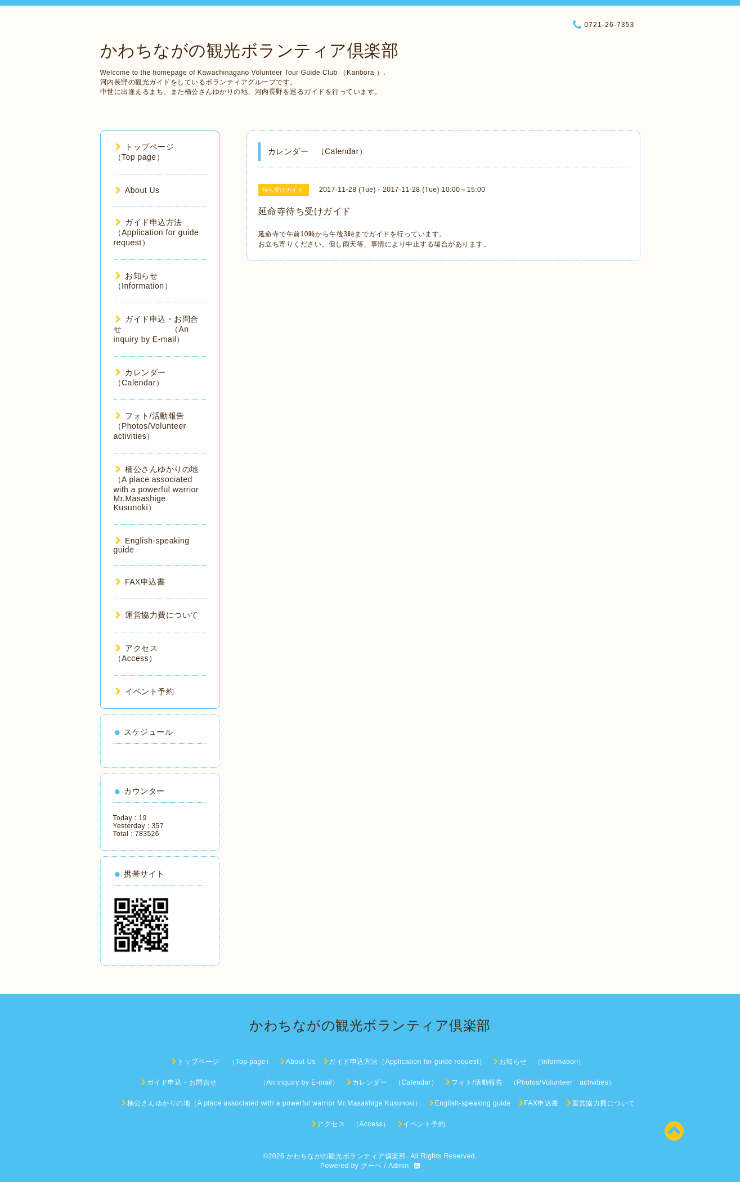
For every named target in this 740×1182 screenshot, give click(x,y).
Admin (398, 1166)
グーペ (371, 1166)
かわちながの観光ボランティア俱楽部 (346, 1156)
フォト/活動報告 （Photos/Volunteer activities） (154, 426)
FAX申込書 (140, 581)
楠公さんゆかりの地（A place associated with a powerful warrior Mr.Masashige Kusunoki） (156, 488)
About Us (137, 190)
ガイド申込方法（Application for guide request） (156, 232)
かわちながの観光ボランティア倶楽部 (249, 50)
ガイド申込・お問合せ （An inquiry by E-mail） (156, 329)
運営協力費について (157, 614)
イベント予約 (144, 691)
